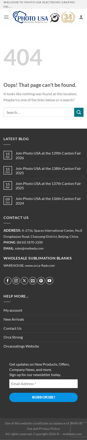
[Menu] (6, 17)
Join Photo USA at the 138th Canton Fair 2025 (48, 170)
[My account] (81, 17)
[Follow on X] (24, 281)
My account (12, 310)
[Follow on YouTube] (49, 281)
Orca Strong (13, 337)
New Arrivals (13, 319)
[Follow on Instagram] (16, 281)
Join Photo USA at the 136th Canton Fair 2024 (48, 200)
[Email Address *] (43, 383)
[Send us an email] (33, 281)
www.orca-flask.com (40, 265)
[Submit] (79, 112)
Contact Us (12, 328)
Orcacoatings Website (21, 346)
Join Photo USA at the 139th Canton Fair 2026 (48, 155)
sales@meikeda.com (29, 248)
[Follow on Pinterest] (41, 281)
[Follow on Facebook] (8, 281)
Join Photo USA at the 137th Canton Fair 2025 (48, 185)
